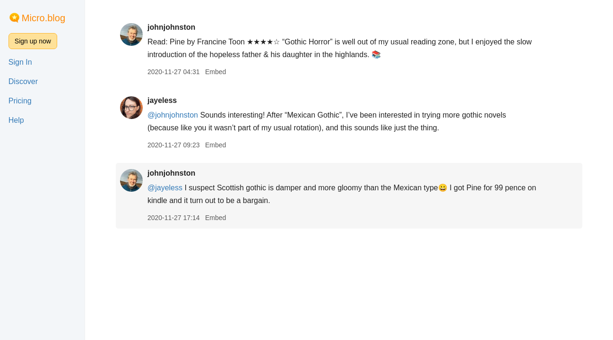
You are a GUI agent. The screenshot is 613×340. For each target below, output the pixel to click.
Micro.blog (43, 18)
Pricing (20, 101)
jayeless (162, 100)
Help (16, 120)
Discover (23, 81)
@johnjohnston (172, 115)
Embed (215, 72)
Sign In (20, 62)
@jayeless (164, 188)
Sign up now (33, 41)
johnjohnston (171, 27)
